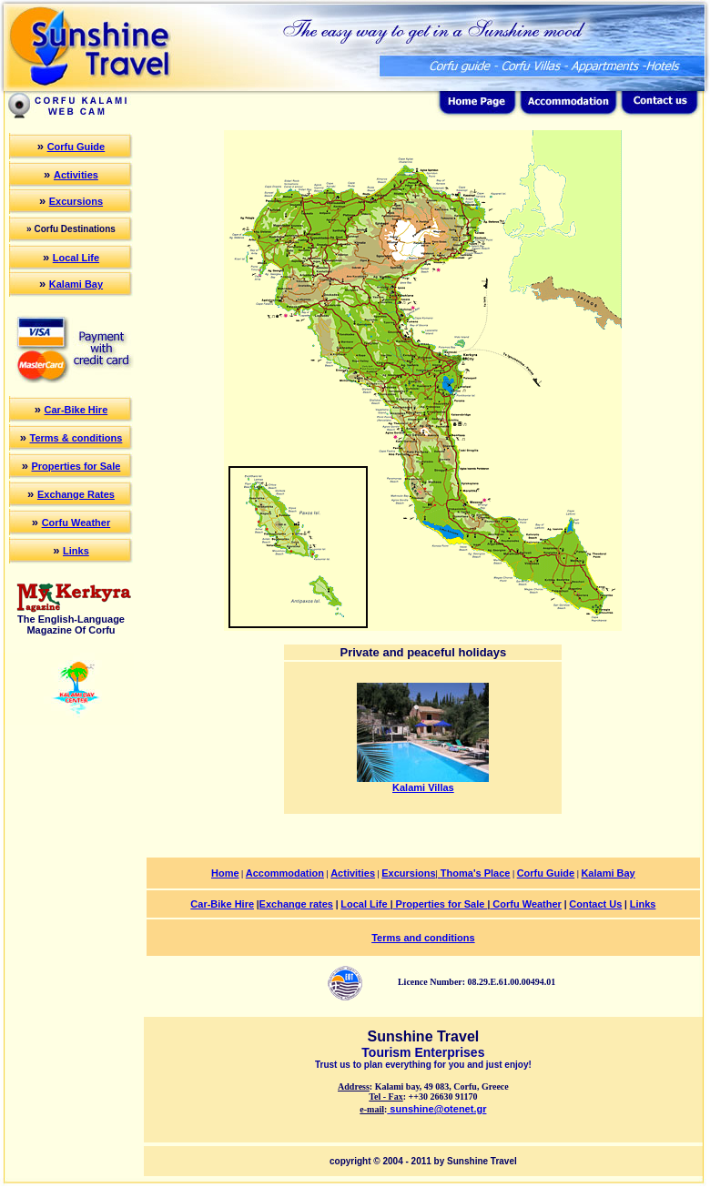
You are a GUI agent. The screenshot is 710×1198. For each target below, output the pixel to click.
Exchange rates (296, 903)
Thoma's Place (474, 873)
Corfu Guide (76, 146)
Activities (76, 174)
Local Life (76, 257)
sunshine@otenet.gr (436, 1108)
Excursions (76, 201)
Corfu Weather (76, 522)
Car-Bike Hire (76, 409)
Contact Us (595, 903)
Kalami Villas (423, 783)
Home (225, 873)
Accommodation (285, 873)
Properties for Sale (76, 466)
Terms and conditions (422, 937)
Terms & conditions (75, 437)
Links (76, 550)
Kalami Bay (76, 284)
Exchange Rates (76, 494)
